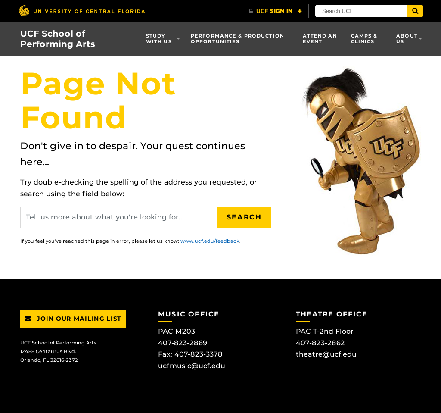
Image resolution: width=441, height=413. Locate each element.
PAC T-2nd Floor (325, 331)
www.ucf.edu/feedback (209, 241)
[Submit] (415, 11)
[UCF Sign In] (275, 11)
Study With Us (159, 38)
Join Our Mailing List (73, 318)
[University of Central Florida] (82, 10)
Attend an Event (320, 38)
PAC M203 (176, 331)
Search (244, 217)
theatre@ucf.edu (326, 354)
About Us (407, 38)
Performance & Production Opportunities (237, 38)
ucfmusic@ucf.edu (191, 366)
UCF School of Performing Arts (57, 38)
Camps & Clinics (364, 38)
